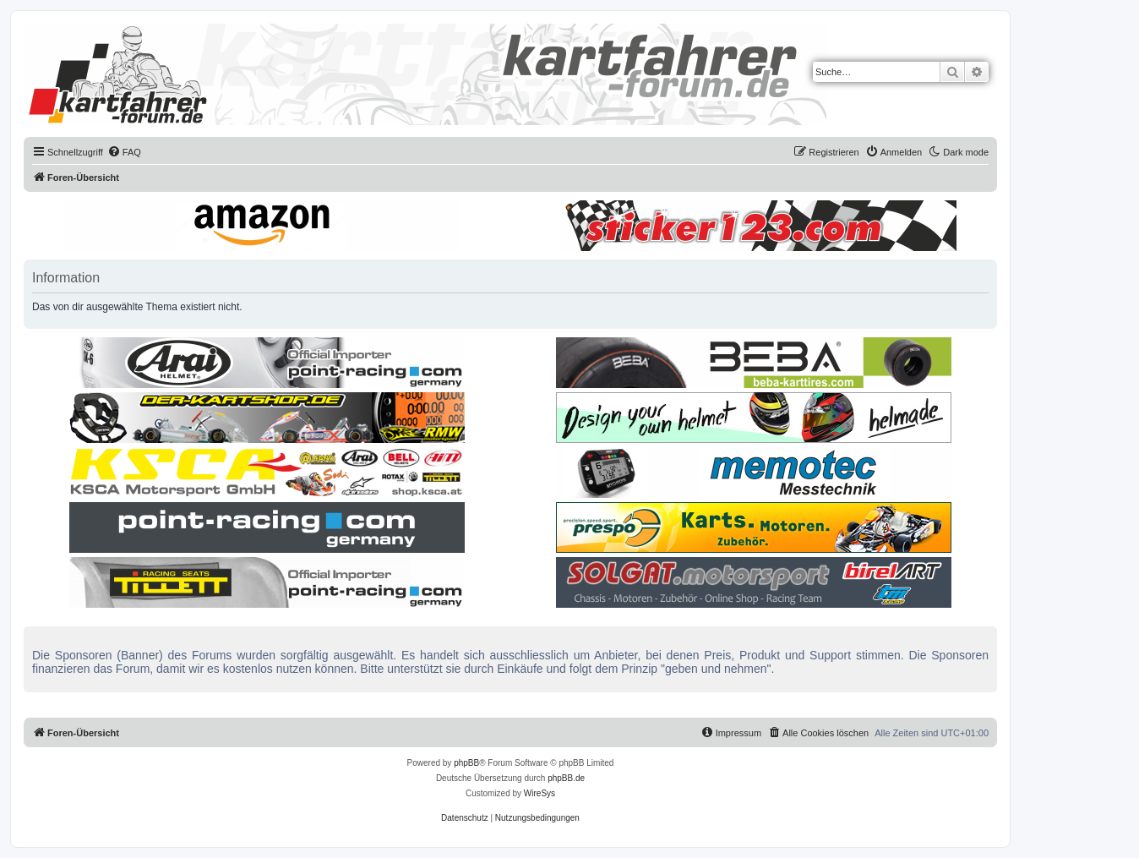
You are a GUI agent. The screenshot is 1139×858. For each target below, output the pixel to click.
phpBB (466, 763)
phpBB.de (566, 778)
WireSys (539, 793)
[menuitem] (124, 152)
